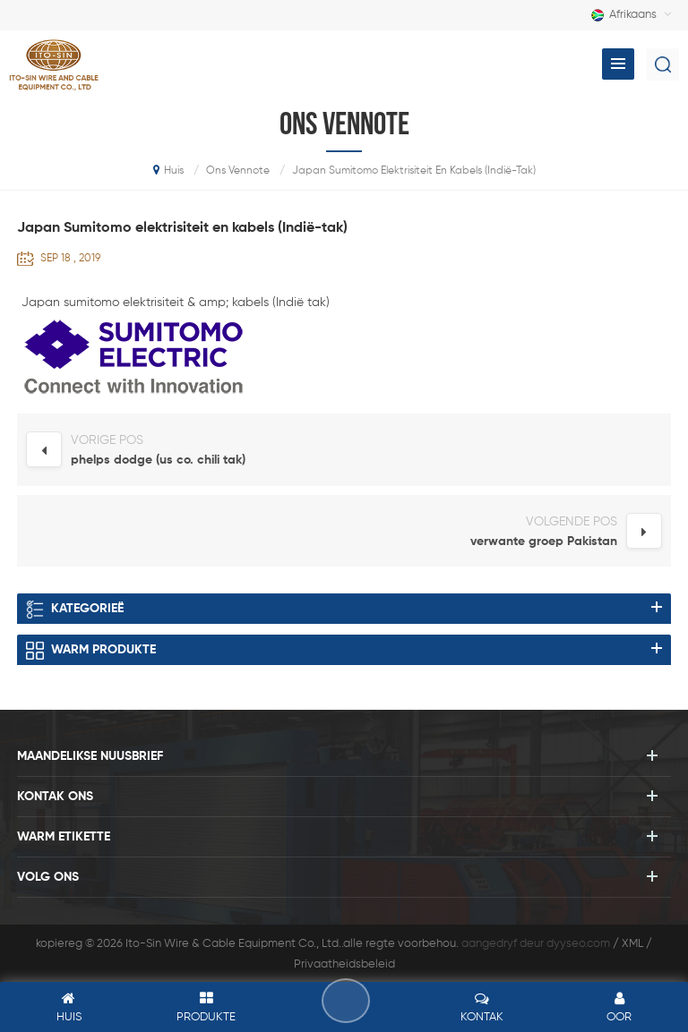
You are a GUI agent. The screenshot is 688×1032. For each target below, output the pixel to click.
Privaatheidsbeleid (344, 964)
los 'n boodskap (346, 1000)
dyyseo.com (578, 944)
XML (632, 944)
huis (168, 170)
